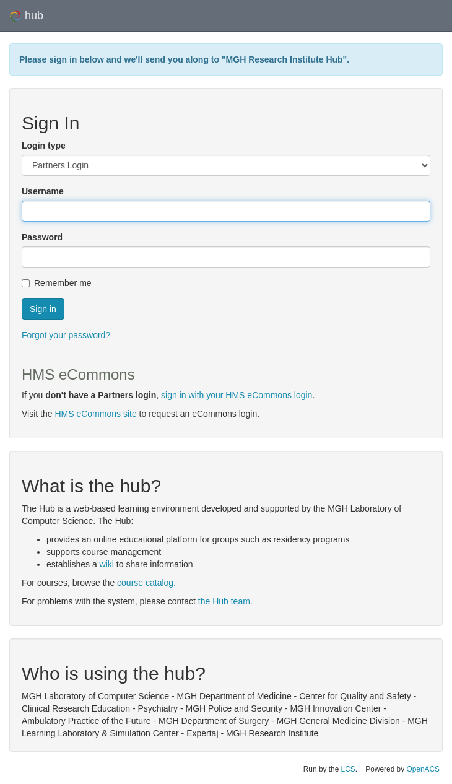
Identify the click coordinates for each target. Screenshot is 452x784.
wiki (107, 564)
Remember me (57, 283)
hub (26, 15)
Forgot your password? (66, 335)
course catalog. (146, 583)
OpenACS (423, 769)
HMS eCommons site (95, 414)
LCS (348, 769)
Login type (44, 145)
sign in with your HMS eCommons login (236, 395)
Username (43, 191)
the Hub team (224, 601)
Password (42, 237)
